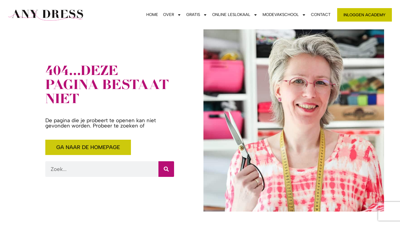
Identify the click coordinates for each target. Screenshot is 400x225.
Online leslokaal (235, 14)
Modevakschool (284, 14)
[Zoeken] (166, 169)
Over (172, 14)
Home (152, 14)
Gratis (196, 14)
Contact (321, 14)
